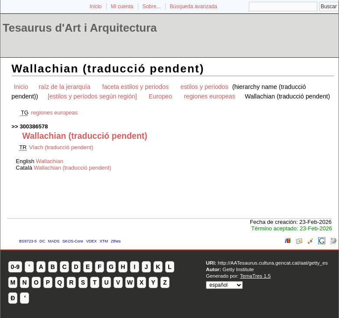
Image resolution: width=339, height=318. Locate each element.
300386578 (34, 126)
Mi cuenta (122, 6)
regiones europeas (209, 96)
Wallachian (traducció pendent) (72, 167)
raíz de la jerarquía (64, 86)
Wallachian (49, 161)
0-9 (15, 266)
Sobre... (152, 6)
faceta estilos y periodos (135, 86)
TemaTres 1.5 (255, 276)
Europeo (160, 96)
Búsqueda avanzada (193, 6)
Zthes (116, 241)
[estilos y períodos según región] (92, 96)
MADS (53, 241)
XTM (104, 241)
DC (42, 241)
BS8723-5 (27, 241)
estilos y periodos (204, 86)
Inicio (95, 6)
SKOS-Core (72, 241)
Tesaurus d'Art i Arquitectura (80, 27)
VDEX (91, 241)
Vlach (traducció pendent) (61, 147)
